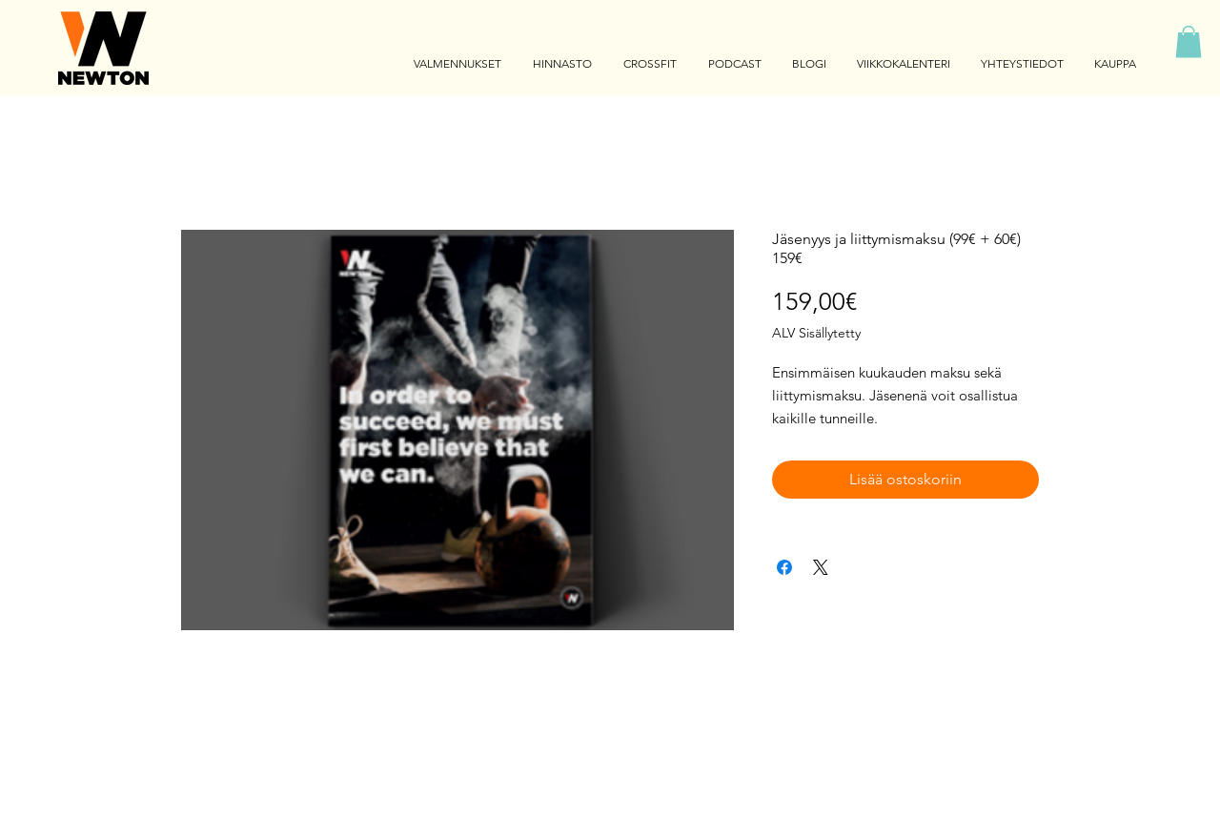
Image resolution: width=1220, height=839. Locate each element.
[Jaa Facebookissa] (784, 567)
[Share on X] (820, 567)
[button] (1188, 41)
